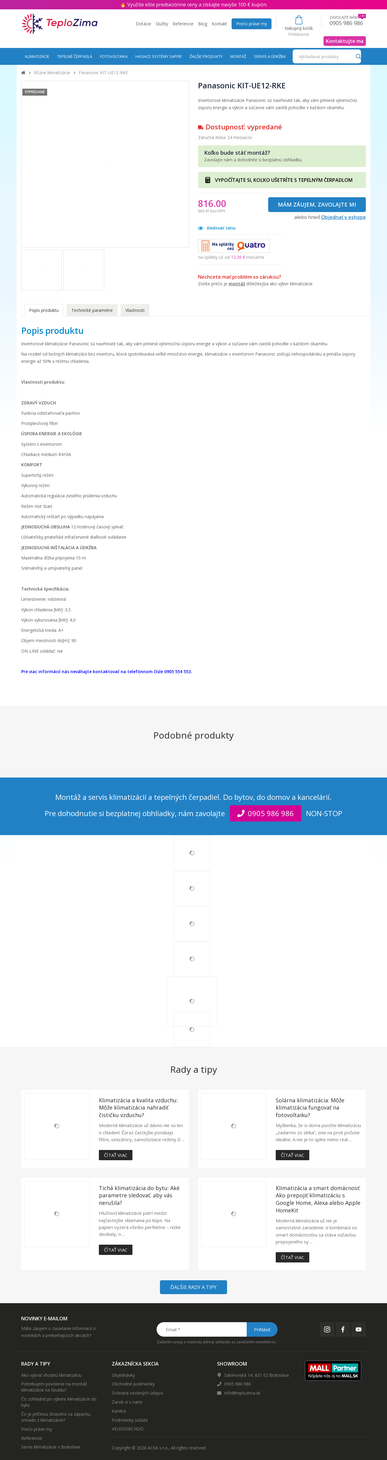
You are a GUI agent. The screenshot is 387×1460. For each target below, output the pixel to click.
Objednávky (123, 1375)
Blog (202, 24)
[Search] (358, 56)
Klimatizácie (37, 56)
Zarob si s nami (127, 1402)
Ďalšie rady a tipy (193, 1287)
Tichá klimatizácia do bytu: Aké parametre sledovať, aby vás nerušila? (139, 1195)
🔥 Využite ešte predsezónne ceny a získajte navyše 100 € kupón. (193, 4)
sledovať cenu (217, 228)
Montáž (238, 56)
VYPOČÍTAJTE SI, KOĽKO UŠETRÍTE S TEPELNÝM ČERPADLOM (284, 180)
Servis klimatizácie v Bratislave (50, 1447)
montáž (237, 284)
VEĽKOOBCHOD (128, 1429)
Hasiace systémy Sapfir (158, 56)
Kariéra (119, 1411)
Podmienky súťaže (130, 1420)
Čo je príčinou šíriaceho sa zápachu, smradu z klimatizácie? (56, 1417)
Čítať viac (115, 1155)
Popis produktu (44, 310)
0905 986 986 (237, 1384)
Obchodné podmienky (133, 1384)
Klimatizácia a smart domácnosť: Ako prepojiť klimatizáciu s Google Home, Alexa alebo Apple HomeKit (318, 1199)
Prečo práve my (251, 24)
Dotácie (143, 24)
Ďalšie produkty (206, 56)
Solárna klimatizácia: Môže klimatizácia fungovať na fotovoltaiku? (310, 1108)
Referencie (183, 24)
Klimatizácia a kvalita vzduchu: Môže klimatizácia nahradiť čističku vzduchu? (138, 1108)
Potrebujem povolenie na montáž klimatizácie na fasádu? (54, 1387)
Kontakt (219, 24)
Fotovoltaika (114, 56)
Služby (162, 24)
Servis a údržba (270, 56)
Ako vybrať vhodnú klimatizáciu (51, 1375)
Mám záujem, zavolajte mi (317, 204)
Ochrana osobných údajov (137, 1393)
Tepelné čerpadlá (74, 56)
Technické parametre (92, 310)
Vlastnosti (135, 310)
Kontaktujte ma (344, 41)
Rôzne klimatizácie (52, 72)
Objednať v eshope (343, 217)
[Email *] (217, 1329)
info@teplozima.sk (242, 1393)
